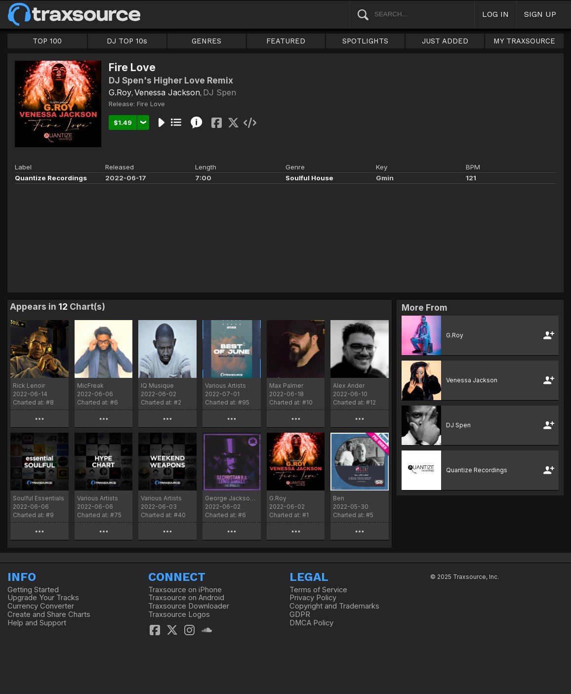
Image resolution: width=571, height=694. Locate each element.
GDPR (299, 614)
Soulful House (309, 178)
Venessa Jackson (167, 92)
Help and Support (36, 622)
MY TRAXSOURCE (524, 41)
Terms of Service (318, 589)
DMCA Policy (311, 622)
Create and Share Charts (48, 614)
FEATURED (285, 41)
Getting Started (33, 589)
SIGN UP (540, 14)
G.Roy (120, 92)
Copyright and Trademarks (334, 606)
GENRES (206, 41)
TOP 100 (47, 41)
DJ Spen (219, 92)
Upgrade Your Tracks (43, 597)
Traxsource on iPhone (185, 589)
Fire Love (151, 104)
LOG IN (495, 14)
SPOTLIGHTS (365, 41)
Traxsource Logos (179, 614)
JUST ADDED (445, 41)
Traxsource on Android (186, 597)
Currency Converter (40, 606)
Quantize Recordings (51, 178)
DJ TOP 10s (127, 41)
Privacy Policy (312, 597)
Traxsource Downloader (188, 606)
